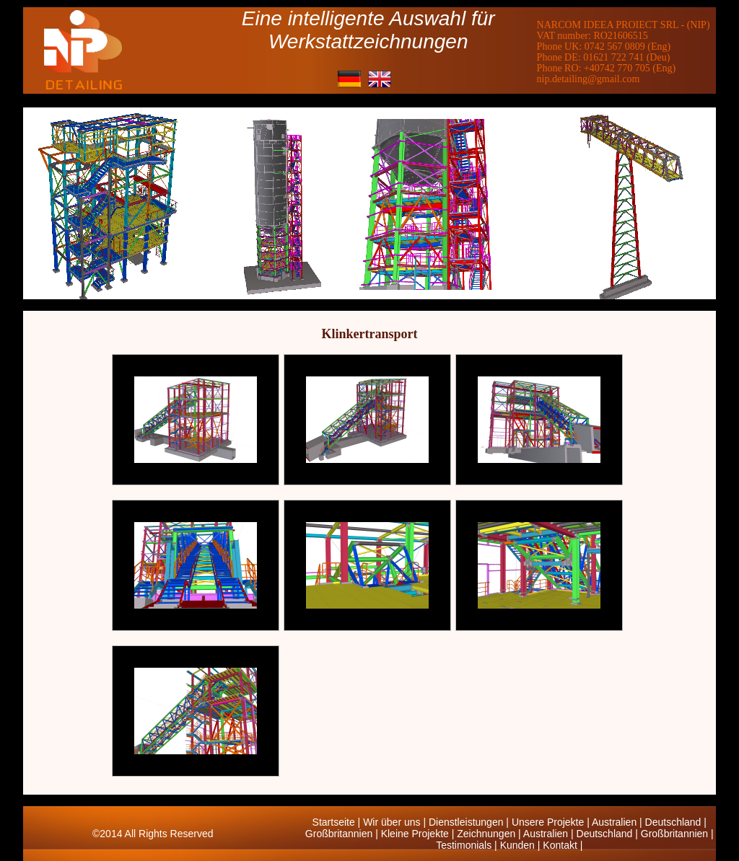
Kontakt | (562, 845)
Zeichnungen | (490, 833)
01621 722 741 (613, 57)
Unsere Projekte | (552, 822)
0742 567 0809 (615, 46)
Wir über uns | (396, 822)
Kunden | (521, 845)
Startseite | (338, 822)
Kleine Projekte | (419, 833)
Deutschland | (676, 822)
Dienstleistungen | (470, 822)
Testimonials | (467, 845)
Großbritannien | (343, 833)
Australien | (618, 822)
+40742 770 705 (617, 68)
